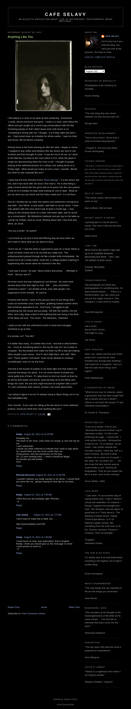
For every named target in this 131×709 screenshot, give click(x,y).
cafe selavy (65, 14)
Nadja (19, 434)
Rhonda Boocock (25, 475)
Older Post (74, 607)
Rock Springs (51, 180)
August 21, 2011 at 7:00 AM (38, 494)
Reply (19, 466)
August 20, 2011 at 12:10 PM (38, 434)
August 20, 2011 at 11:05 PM (50, 475)
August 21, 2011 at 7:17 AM (47, 514)
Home (44, 607)
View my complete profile (100, 57)
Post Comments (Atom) (33, 613)
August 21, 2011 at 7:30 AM (38, 537)
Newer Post (13, 607)
